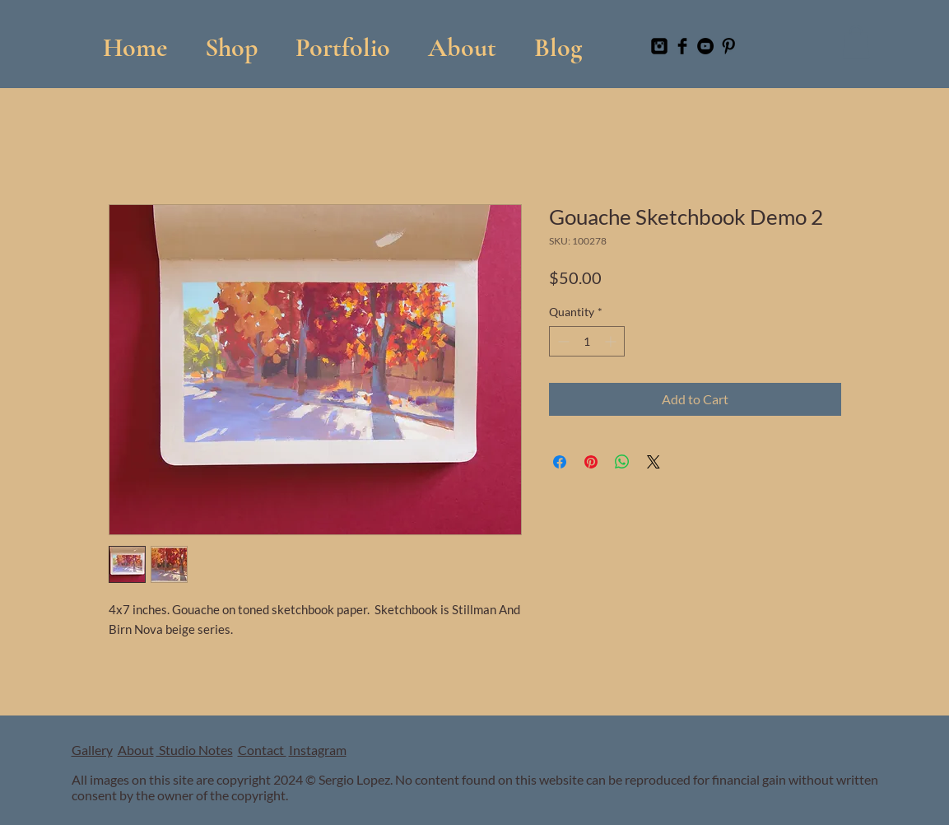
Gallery (92, 749)
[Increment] (612, 341)
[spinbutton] (587, 341)
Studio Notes (194, 749)
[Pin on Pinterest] (591, 462)
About (136, 749)
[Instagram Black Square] (659, 46)
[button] (343, 40)
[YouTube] (705, 46)
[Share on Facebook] (560, 462)
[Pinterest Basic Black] (728, 46)
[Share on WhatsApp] (622, 462)
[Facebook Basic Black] (682, 46)
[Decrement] (561, 341)
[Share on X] (653, 462)
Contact (262, 749)
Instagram (318, 749)
